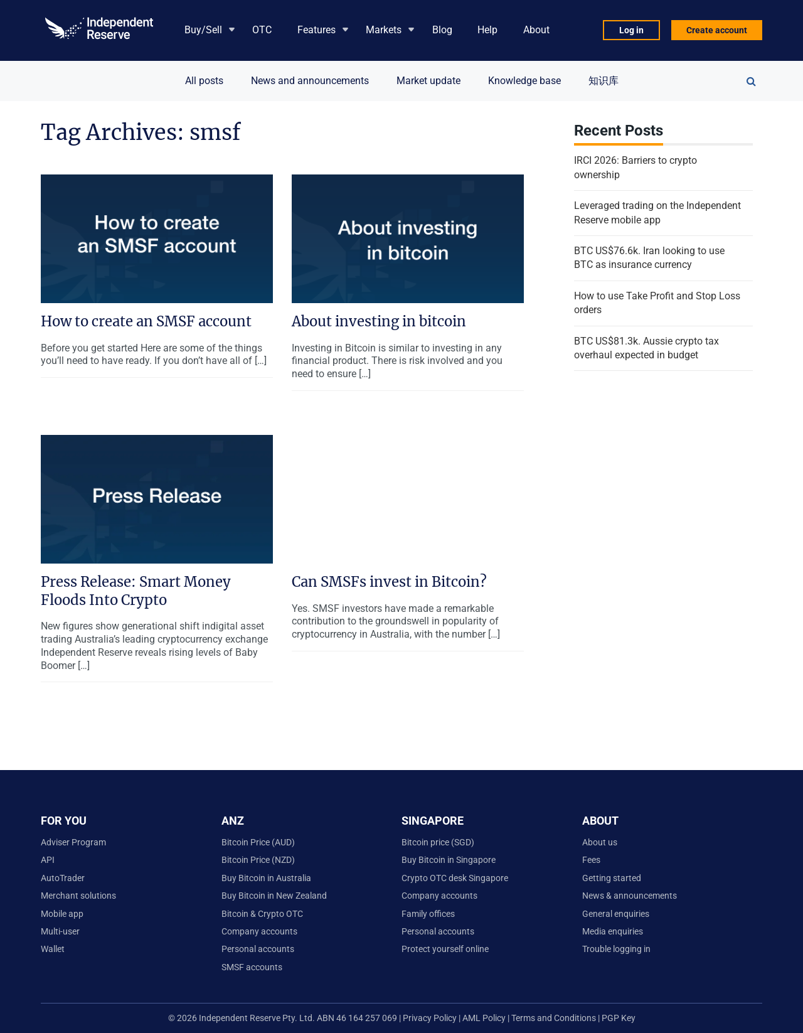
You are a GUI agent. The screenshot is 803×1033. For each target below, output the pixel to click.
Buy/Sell (203, 30)
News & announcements (629, 896)
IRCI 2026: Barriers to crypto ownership (635, 167)
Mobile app (62, 914)
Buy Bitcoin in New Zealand (274, 896)
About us (599, 842)
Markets (384, 30)
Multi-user (60, 931)
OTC (262, 30)
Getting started (611, 878)
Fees (591, 860)
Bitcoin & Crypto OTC (262, 914)
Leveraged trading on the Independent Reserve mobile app (657, 212)
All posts (204, 81)
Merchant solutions (78, 896)
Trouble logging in (616, 949)
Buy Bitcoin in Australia (266, 878)
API (48, 860)
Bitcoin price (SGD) (438, 842)
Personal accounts (257, 949)
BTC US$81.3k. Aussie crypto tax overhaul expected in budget (646, 348)
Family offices (428, 914)
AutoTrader (63, 878)
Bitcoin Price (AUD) (258, 842)
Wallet (53, 949)
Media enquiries (612, 931)
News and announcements (310, 81)
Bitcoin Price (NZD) (258, 860)
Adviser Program (73, 842)
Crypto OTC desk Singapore (455, 878)
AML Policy (484, 1018)
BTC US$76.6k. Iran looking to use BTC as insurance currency (649, 257)
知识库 (603, 81)
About (536, 30)
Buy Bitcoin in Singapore (449, 860)
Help (487, 30)
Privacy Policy (429, 1018)
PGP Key (618, 1018)
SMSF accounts (251, 967)
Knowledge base (524, 81)
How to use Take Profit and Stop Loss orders (657, 303)
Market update (428, 81)
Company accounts (259, 931)
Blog (442, 30)
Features (316, 30)
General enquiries (615, 914)
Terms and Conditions (554, 1018)
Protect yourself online (445, 949)
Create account (716, 30)
